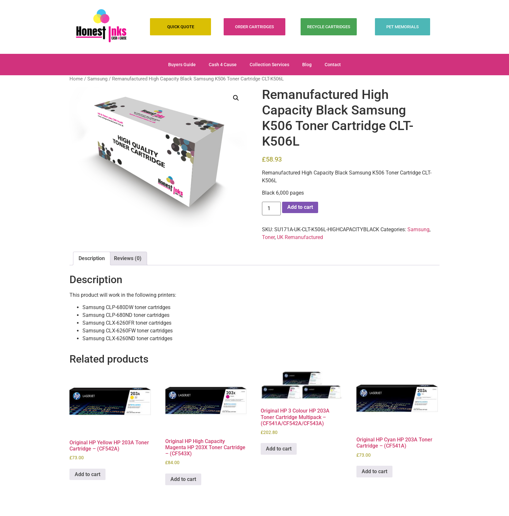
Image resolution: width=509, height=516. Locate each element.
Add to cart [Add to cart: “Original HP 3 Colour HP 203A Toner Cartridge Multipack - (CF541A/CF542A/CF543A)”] (279, 449)
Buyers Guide (182, 64)
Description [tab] (92, 258)
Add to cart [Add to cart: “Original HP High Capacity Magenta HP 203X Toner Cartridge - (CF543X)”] (183, 479)
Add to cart (300, 207)
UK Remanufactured (300, 237)
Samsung (97, 79)
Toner (268, 237)
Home (76, 79)
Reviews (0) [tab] (128, 258)
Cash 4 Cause (223, 64)
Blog (307, 64)
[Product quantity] (271, 208)
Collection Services (269, 64)
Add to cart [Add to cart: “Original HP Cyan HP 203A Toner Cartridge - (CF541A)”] (374, 471)
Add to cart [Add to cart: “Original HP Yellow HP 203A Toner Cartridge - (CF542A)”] (87, 474)
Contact (333, 64)
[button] (236, 98)
